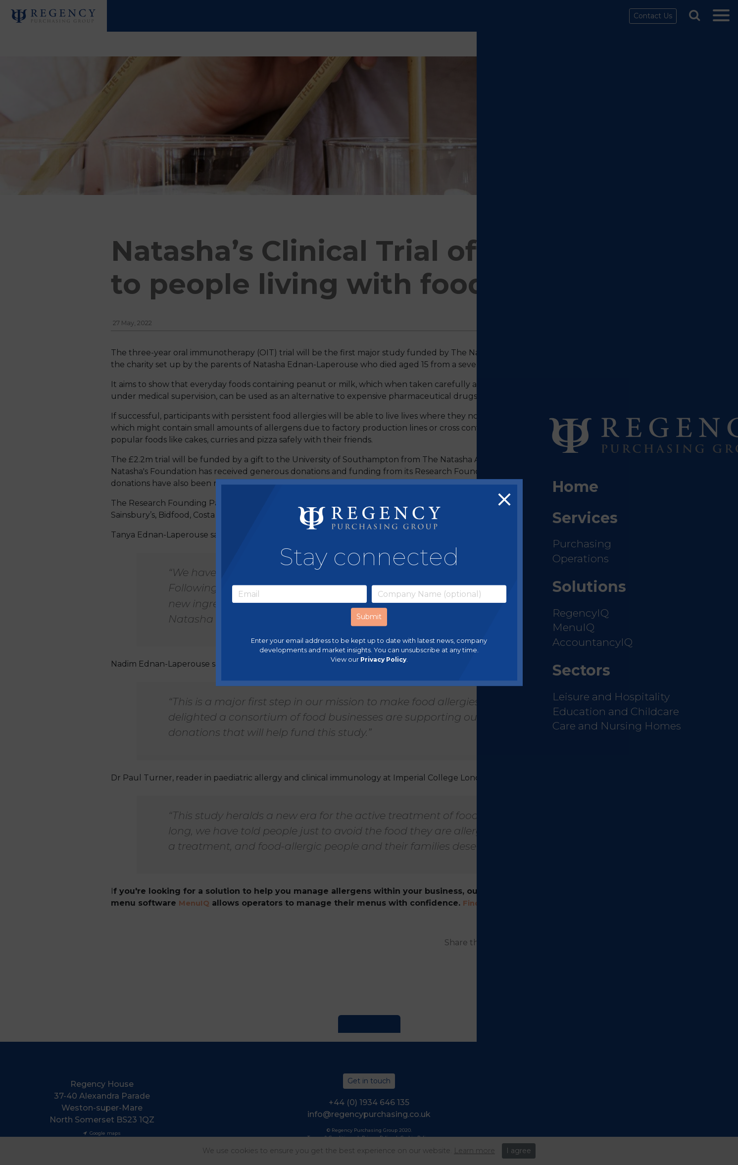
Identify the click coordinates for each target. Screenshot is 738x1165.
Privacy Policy (383, 660)
